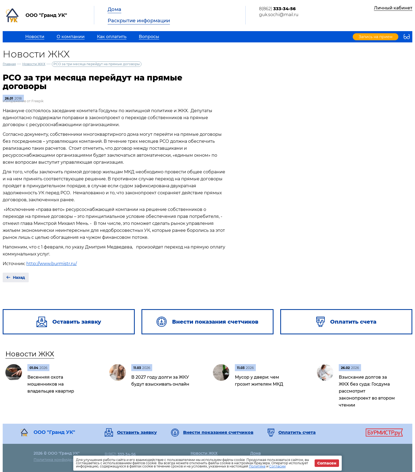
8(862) (277, 8)
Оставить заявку (137, 432)
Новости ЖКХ (33, 64)
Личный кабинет (393, 7)
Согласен (326, 463)
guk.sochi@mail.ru (278, 14)
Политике (257, 466)
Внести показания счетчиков (218, 432)
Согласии (277, 466)
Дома (114, 9)
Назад (19, 277)
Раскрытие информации (139, 21)
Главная (9, 64)
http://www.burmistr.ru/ (51, 263)
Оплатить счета (297, 432)
